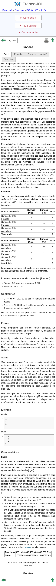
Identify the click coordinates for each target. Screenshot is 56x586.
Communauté (30, 32)
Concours (19, 10)
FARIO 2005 (32, 10)
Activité (43, 54)
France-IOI (28, 4)
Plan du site (30, 25)
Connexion (29, 17)
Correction (9, 59)
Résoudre (18, 54)
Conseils (31, 54)
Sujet (6, 54)
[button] (12, 40)
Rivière (43, 10)
